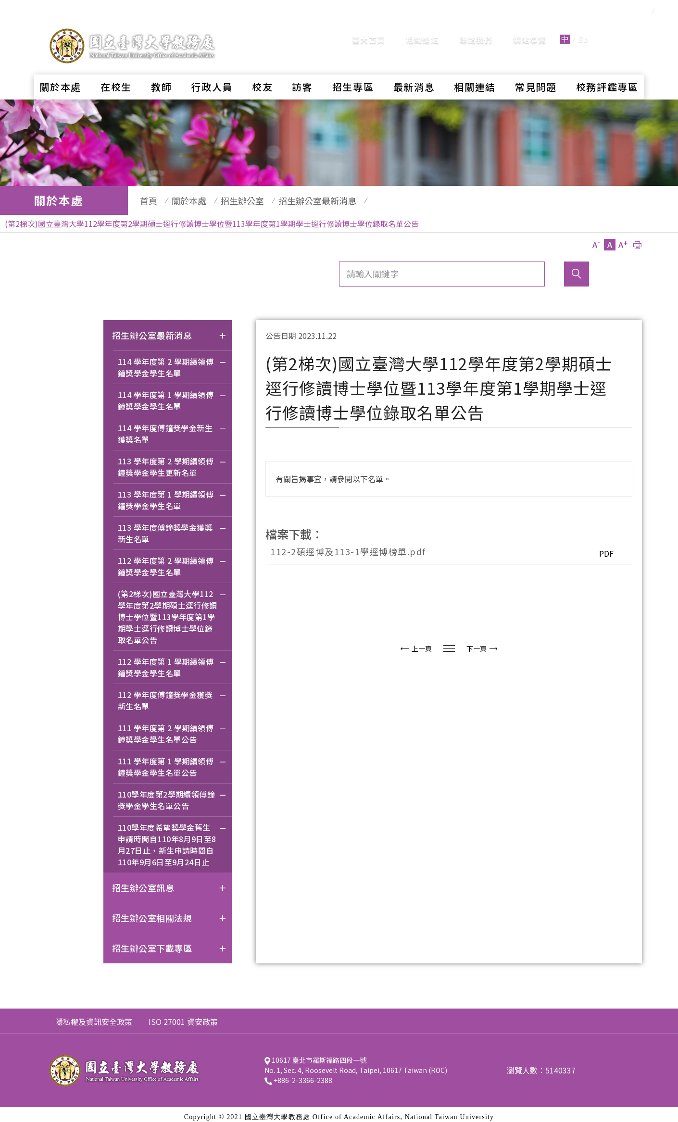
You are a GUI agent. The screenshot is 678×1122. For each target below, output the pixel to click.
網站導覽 (529, 31)
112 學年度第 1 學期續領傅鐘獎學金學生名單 (172, 663)
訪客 (302, 70)
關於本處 (60, 70)
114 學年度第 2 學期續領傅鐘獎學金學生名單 (172, 363)
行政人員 (212, 70)
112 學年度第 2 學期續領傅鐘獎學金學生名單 (172, 562)
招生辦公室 (228, 200)
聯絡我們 (476, 31)
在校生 (116, 70)
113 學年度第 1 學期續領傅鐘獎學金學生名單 (172, 496)
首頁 (143, 200)
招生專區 (353, 70)
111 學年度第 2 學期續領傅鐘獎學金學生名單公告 (172, 730)
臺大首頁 (368, 31)
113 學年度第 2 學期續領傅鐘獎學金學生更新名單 (172, 463)
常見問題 (536, 70)
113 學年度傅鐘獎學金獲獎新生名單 (172, 529)
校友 (262, 70)
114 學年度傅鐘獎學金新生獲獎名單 (172, 430)
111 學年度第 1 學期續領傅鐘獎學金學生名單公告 (172, 763)
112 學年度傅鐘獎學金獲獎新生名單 (172, 697)
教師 (161, 70)
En (583, 31)
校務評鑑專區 (607, 70)
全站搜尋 (620, 30)
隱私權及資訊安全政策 (93, 1016)
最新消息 (414, 70)
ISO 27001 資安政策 (183, 1016)
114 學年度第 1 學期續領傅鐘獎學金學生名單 (172, 397)
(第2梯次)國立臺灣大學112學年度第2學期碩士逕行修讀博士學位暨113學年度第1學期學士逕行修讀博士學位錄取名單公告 (172, 613)
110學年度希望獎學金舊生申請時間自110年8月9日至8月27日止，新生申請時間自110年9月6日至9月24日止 (172, 841)
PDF (604, 548)
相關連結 (422, 31)
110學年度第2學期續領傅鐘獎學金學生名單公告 (172, 796)
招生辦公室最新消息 (298, 200)
